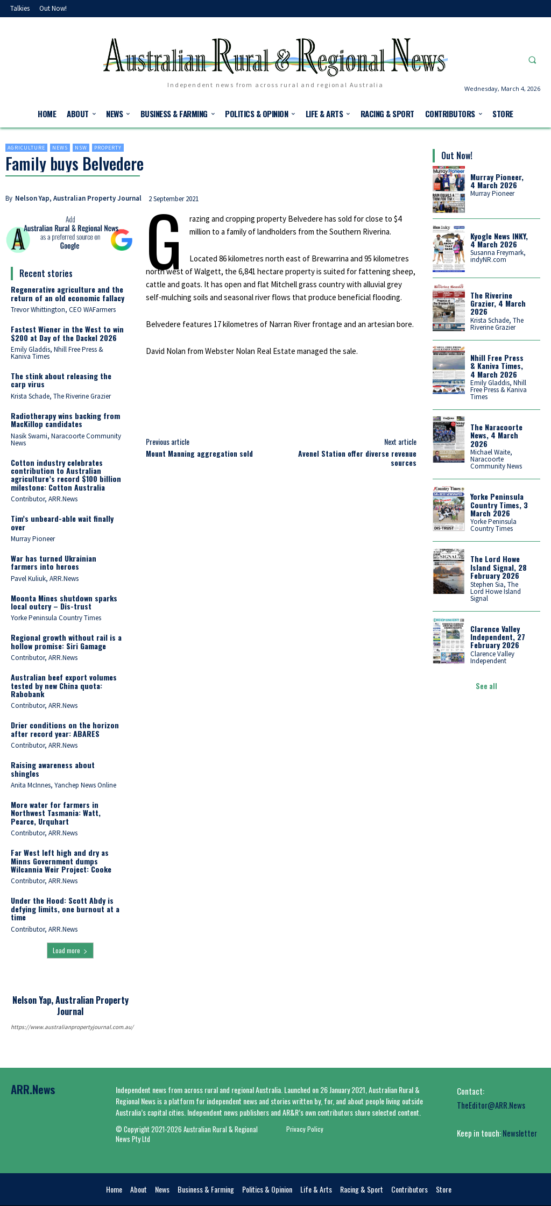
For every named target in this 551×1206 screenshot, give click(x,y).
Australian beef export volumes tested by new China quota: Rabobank (64, 685)
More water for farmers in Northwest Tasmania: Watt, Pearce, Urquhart (56, 813)
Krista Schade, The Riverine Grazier (61, 396)
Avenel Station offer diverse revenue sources (357, 458)
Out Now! (456, 155)
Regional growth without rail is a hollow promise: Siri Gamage (66, 641)
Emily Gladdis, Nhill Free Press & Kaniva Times (57, 353)
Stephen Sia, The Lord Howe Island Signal (495, 590)
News (60, 148)
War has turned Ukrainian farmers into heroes (53, 562)
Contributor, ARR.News (44, 498)
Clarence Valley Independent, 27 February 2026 (497, 636)
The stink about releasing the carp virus (61, 379)
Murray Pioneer (33, 538)
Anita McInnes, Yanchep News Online (63, 785)
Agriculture (26, 148)
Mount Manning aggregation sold (199, 453)
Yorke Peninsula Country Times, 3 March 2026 (499, 505)
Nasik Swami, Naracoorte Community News (66, 439)
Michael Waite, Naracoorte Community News (496, 459)
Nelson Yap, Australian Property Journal (78, 198)
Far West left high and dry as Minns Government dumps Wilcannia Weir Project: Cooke (61, 861)
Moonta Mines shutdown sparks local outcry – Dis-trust (64, 602)
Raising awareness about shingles (53, 768)
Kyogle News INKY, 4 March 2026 (499, 240)
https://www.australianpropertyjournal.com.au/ (70, 1027)
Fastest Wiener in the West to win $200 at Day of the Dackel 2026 (67, 333)
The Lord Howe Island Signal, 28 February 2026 (498, 567)
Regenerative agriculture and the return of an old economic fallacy (67, 293)
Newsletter (520, 1133)
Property (108, 148)
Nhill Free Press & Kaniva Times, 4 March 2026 (497, 366)
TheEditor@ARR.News (491, 1105)
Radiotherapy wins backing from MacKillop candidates (65, 419)
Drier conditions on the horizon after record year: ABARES (65, 729)
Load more (70, 950)
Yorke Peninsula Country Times (56, 617)
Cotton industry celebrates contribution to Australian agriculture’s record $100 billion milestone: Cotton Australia (66, 475)
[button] (532, 59)
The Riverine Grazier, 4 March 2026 (498, 303)
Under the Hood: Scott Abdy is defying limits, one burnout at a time (65, 909)
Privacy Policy (304, 1128)
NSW (81, 148)
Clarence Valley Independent (492, 657)
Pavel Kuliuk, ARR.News (45, 578)
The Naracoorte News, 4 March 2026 (496, 435)
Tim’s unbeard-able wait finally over (62, 522)
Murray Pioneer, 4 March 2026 (497, 180)
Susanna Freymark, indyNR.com (498, 256)
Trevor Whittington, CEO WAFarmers (63, 309)
